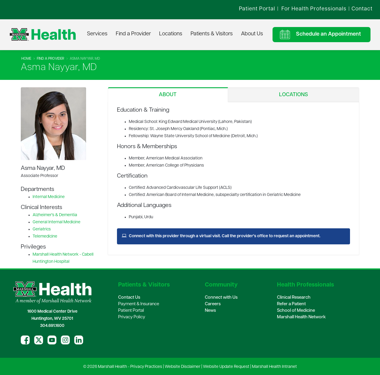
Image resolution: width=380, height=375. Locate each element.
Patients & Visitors (212, 34)
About (168, 95)
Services (97, 34)
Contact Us (129, 297)
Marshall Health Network (301, 317)
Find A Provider (50, 59)
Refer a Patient (291, 304)
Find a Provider (133, 34)
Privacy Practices (146, 367)
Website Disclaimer (182, 367)
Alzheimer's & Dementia (55, 215)
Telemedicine (45, 236)
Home (26, 59)
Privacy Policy (131, 317)
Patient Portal (131, 310)
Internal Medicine (49, 197)
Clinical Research (294, 297)
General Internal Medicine (56, 222)
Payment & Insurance (138, 304)
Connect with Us (221, 297)
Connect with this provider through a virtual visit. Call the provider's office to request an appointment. (221, 236)
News (210, 310)
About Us (252, 34)
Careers (213, 304)
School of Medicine (296, 310)
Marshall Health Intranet (274, 367)
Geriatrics (42, 229)
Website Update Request (226, 367)
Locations (170, 34)
